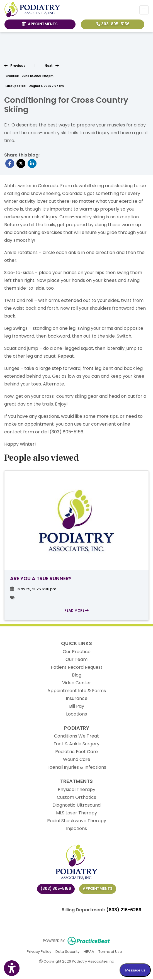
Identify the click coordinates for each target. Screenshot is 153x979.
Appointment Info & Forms (76, 690)
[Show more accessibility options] (11, 968)
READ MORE (76, 610)
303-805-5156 (113, 24)
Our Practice (77, 651)
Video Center (76, 683)
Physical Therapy (76, 789)
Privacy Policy (39, 951)
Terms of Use (110, 951)
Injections (76, 828)
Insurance (77, 698)
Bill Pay (76, 706)
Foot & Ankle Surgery (76, 744)
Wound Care (76, 759)
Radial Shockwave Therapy (76, 820)
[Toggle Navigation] (144, 9)
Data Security (67, 951)
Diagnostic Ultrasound (76, 805)
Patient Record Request (77, 667)
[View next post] (52, 65)
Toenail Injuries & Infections (76, 767)
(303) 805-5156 (56, 888)
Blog (76, 675)
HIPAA (89, 951)
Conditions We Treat (76, 736)
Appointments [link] (40, 24)
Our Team (76, 659)
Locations (76, 714)
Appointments (98, 888)
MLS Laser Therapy (76, 813)
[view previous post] (14, 65)
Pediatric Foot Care (76, 751)
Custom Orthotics (76, 797)
